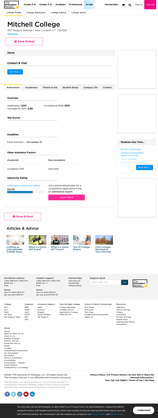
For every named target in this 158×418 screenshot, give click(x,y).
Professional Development (96, 314)
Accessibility (10, 360)
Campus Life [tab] (90, 87)
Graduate (60, 4)
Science (41, 310)
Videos (119, 312)
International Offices (125, 322)
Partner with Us (11, 341)
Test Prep (89, 312)
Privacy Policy (98, 414)
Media (7, 346)
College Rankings (67, 307)
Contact (8, 348)
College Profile (13, 12)
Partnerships (111, 4)
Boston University (131, 149)
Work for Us (9, 336)
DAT (26, 317)
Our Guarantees (11, 353)
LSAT (27, 312)
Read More (144, 167)
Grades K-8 (30, 4)
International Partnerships (16, 350)
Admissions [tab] (13, 87)
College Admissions (36, 12)
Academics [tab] (31, 87)
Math (40, 307)
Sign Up (150, 4)
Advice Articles (123, 310)
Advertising (74, 283)
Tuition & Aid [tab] (50, 87)
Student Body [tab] (70, 87)
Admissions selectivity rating (23, 185)
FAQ (6, 286)
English (41, 312)
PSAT (6, 312)
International (74, 281)
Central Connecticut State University (132, 154)
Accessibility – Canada (14, 363)
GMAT (27, 310)
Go (124, 282)
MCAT (27, 314)
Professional (75, 4)
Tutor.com (89, 310)
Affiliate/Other (75, 286)
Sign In (138, 4)
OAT (27, 319)
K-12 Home (89, 307)
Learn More (66, 197)
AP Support (43, 317)
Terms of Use (116, 414)
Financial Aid (65, 314)
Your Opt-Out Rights (116, 380)
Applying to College (69, 312)
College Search (78, 12)
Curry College (128, 159)
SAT (6, 307)
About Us (89, 317)
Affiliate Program (12, 338)
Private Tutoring (123, 317)
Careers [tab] (107, 87)
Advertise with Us (12, 343)
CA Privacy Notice (116, 375)
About (7, 331)
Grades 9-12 (45, 4)
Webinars (120, 307)
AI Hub (89, 4)
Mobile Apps (122, 319)
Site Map (149, 380)
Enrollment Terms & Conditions (13, 356)
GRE (27, 307)
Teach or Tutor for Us (14, 334)
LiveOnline (121, 314)
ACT (6, 310)
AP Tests (8, 314)
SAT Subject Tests (12, 317)
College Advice (58, 12)
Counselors (121, 324)
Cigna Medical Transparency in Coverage (16, 366)
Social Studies (44, 314)
